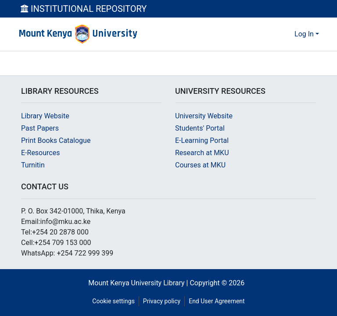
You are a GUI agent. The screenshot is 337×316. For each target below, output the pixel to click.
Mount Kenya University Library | (139, 283)
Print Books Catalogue (55, 140)
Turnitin (33, 165)
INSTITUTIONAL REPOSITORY (84, 9)
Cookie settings (113, 301)
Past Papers (40, 128)
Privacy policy (161, 301)
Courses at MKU (200, 165)
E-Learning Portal (202, 140)
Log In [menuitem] (304, 34)
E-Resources (40, 153)
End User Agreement (216, 301)
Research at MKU (202, 153)
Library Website (45, 116)
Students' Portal (200, 128)
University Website (204, 116)
